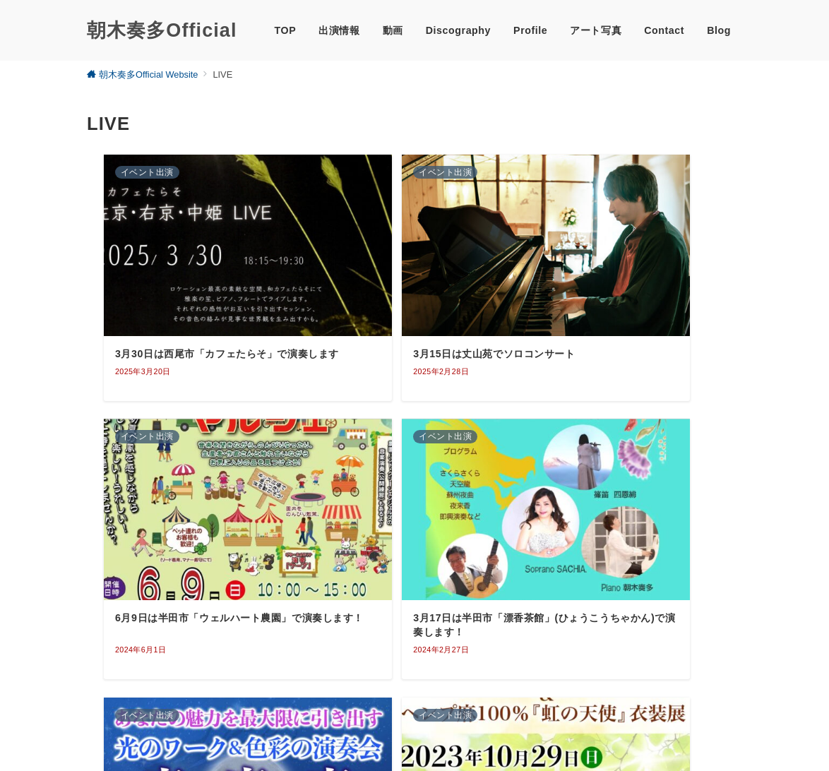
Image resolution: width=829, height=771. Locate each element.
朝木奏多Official (162, 30)
